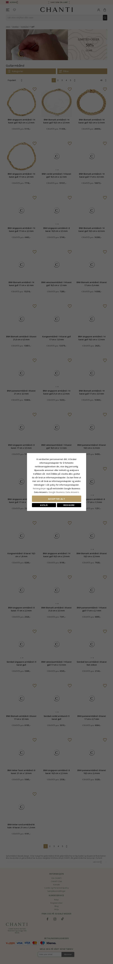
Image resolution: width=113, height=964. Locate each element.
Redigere (69, 505)
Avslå (44, 505)
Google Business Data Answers (64, 492)
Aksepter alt (56, 498)
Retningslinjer (40, 488)
